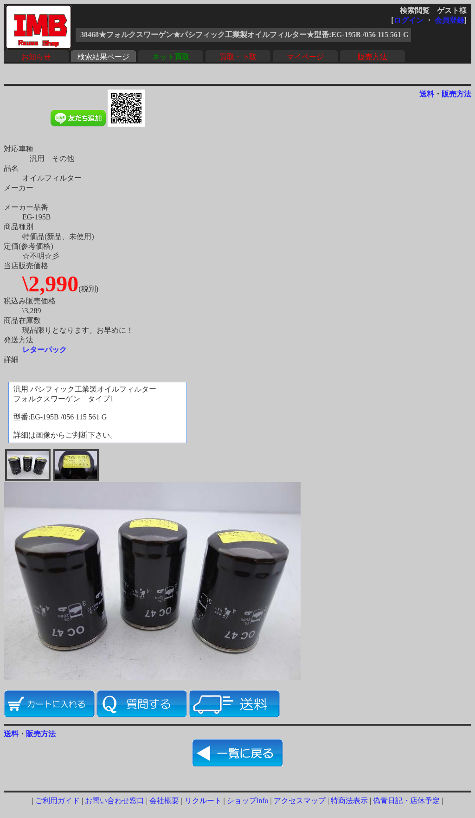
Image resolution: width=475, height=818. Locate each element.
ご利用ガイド (57, 801)
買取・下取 (238, 57)
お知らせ (36, 57)
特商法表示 (349, 801)
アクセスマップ (300, 801)
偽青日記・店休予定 (406, 801)
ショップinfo (248, 801)
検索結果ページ (103, 57)
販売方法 (372, 57)
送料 (426, 94)
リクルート (203, 801)
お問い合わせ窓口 (114, 801)
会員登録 (449, 20)
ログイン (409, 20)
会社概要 (164, 801)
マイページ (305, 57)
